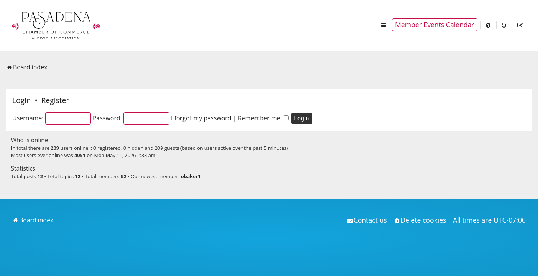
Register (55, 100)
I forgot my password (201, 118)
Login (21, 100)
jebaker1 (190, 176)
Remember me (263, 118)
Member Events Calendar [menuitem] (434, 24)
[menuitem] (488, 24)
